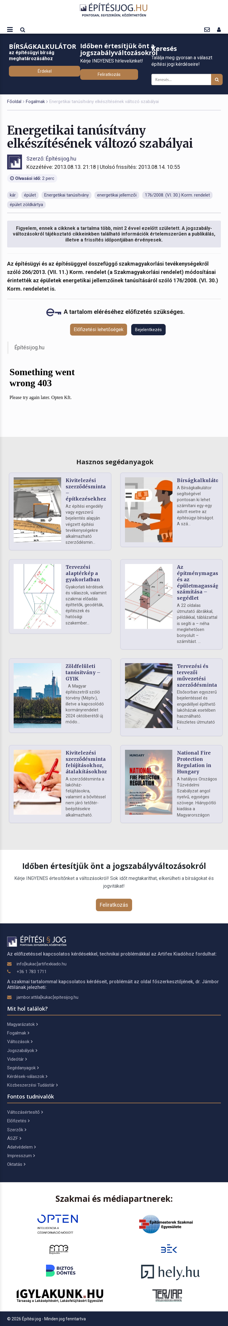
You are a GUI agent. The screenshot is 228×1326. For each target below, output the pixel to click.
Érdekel (45, 71)
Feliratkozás (109, 74)
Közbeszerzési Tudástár (32, 1085)
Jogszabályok (22, 1050)
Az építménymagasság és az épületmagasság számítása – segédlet (202, 582)
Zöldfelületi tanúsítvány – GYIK (83, 672)
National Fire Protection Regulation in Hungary (194, 762)
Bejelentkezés (148, 329)
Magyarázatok (22, 1024)
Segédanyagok (23, 1068)
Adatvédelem (21, 1147)
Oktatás (16, 1164)
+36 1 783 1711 (32, 971)
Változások (19, 1041)
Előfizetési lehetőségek (99, 329)
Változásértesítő (25, 1112)
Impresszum (21, 1155)
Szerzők (16, 1129)
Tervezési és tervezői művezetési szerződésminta (197, 675)
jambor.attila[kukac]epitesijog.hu (47, 997)
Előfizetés (18, 1121)
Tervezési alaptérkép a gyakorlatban (83, 573)
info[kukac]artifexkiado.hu (41, 964)
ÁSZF (14, 1138)
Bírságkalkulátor (199, 480)
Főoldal (14, 101)
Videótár (17, 1059)
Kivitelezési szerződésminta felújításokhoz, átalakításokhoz (86, 762)
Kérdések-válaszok (27, 1076)
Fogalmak (35, 101)
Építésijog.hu (30, 347)
